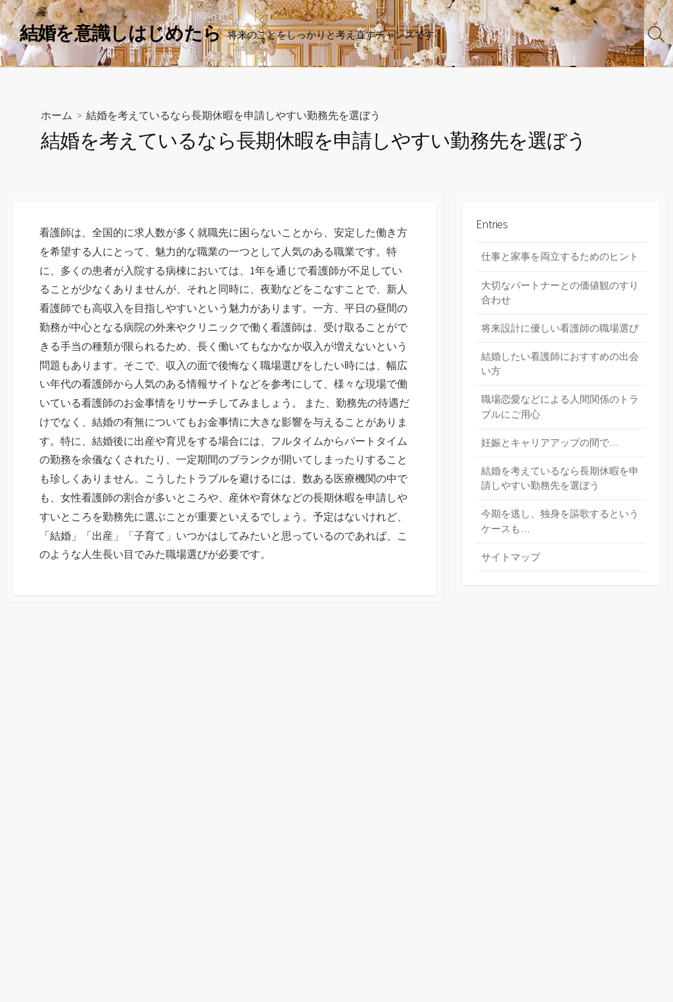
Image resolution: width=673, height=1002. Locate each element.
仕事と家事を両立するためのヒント (560, 257)
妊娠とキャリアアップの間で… (549, 445)
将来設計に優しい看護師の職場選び (560, 329)
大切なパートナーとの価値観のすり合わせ (560, 293)
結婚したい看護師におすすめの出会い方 (560, 365)
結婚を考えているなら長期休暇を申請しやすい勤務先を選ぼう (560, 481)
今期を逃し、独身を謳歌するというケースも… (560, 524)
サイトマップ (510, 560)
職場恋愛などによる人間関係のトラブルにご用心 (560, 409)
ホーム (56, 115)
